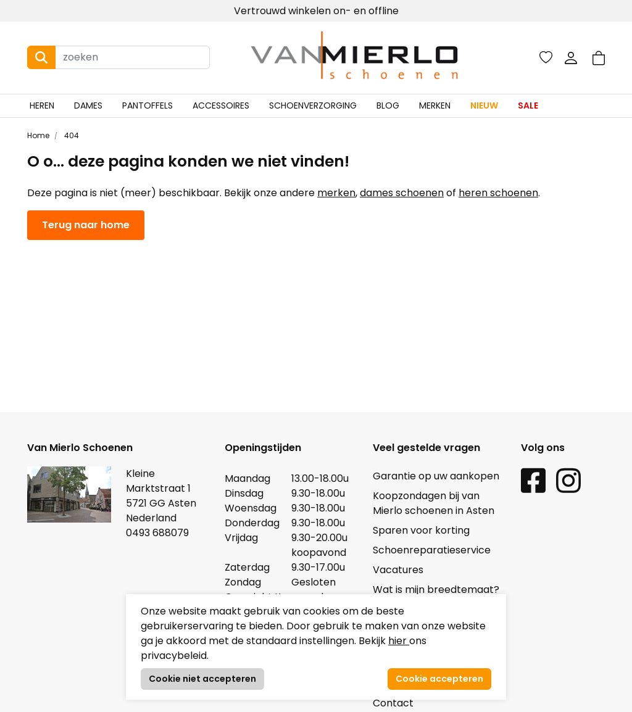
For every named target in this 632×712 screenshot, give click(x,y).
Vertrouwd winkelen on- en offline (316, 11)
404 (70, 135)
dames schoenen (402, 193)
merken (336, 193)
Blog (387, 105)
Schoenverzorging (313, 105)
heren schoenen (498, 193)
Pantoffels (147, 105)
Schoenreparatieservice (432, 550)
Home (38, 135)
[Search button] (41, 57)
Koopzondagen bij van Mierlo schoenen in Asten (433, 503)
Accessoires (221, 105)
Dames (88, 105)
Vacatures (398, 570)
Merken (435, 105)
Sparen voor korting (421, 530)
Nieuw (484, 105)
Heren (42, 105)
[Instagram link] (568, 480)
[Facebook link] (533, 480)
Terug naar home (86, 225)
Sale (528, 105)
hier (398, 641)
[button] (598, 57)
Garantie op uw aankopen (436, 476)
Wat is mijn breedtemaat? (436, 589)
